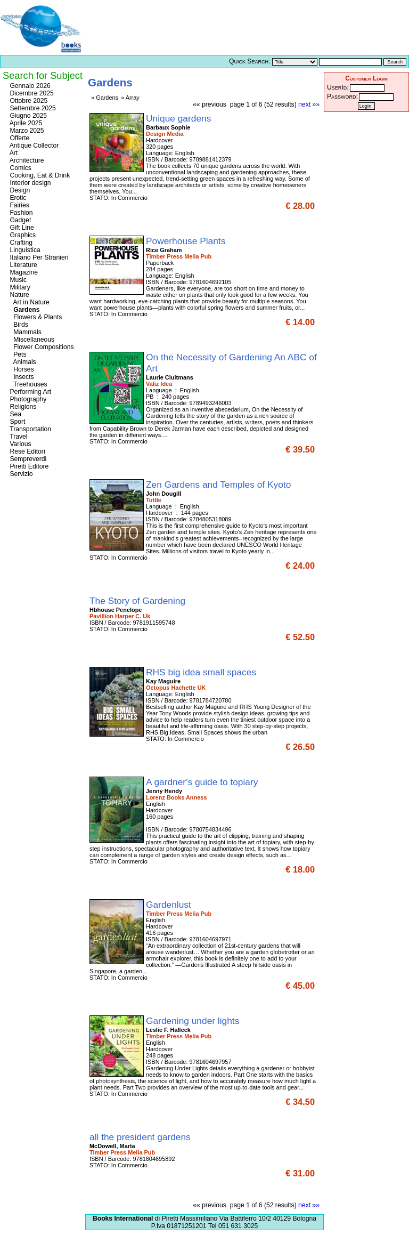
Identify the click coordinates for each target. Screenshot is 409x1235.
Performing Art (29, 391)
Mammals (25, 332)
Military (19, 287)
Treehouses (27, 384)
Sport (16, 421)
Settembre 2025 (32, 108)
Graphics (22, 235)
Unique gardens (180, 118)
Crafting (20, 242)
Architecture (26, 160)
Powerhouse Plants (187, 241)
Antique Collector (33, 145)
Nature (18, 294)
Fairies (18, 205)
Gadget (19, 220)
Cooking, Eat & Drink (39, 175)
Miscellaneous (31, 339)
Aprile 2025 (25, 123)
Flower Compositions (41, 347)
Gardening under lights (194, 1020)
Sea (14, 414)
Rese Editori (26, 451)
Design (19, 190)
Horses (21, 369)
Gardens (23, 309)
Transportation (29, 429)
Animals (22, 362)
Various (19, 444)
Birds (18, 324)
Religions (22, 406)
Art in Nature (29, 302)
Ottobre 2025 (27, 100)
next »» (309, 104)
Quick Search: (249, 61)
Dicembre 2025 (31, 93)
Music (17, 280)
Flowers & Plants (35, 317)
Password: (342, 96)
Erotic (17, 197)
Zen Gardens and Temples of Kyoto (219, 484)
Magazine (23, 272)
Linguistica (24, 250)
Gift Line (21, 227)
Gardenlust (170, 904)
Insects (21, 377)
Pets (17, 354)
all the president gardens (141, 1137)
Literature (22, 265)
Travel (17, 436)
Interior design (29, 183)
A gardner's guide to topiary (203, 782)
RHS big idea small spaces (202, 672)
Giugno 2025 (27, 115)
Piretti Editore (28, 466)
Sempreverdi (27, 459)
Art (13, 153)
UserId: (338, 87)
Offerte (18, 138)
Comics (19, 168)
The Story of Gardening (138, 600)
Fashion (20, 212)
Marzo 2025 (26, 130)
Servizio (20, 474)
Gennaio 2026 (29, 86)
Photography (27, 399)
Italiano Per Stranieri (38, 257)
